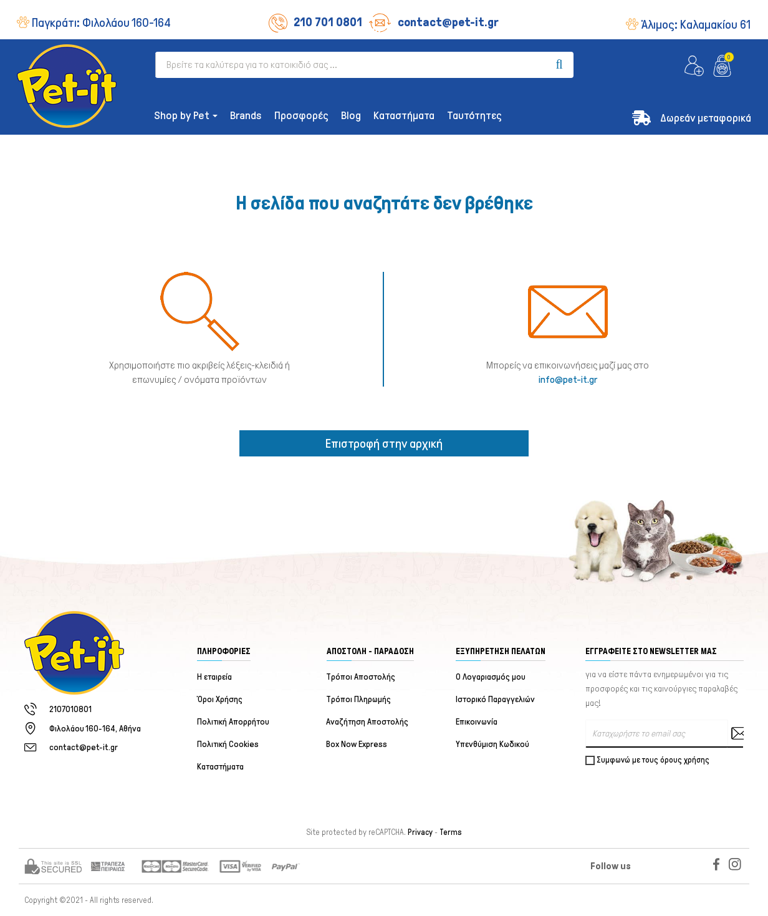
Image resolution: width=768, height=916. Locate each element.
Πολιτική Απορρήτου (233, 721)
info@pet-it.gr (568, 379)
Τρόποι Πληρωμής (359, 699)
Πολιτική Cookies (228, 744)
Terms (450, 832)
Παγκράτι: (101, 22)
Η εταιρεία (214, 677)
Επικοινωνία (476, 721)
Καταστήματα (220, 766)
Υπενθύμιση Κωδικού (492, 744)
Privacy (420, 832)
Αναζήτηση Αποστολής (368, 721)
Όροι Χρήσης (219, 699)
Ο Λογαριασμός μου (491, 677)
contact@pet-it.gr (433, 22)
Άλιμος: (696, 24)
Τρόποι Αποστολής (361, 677)
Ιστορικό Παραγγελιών (495, 699)
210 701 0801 (315, 22)
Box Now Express (357, 744)
